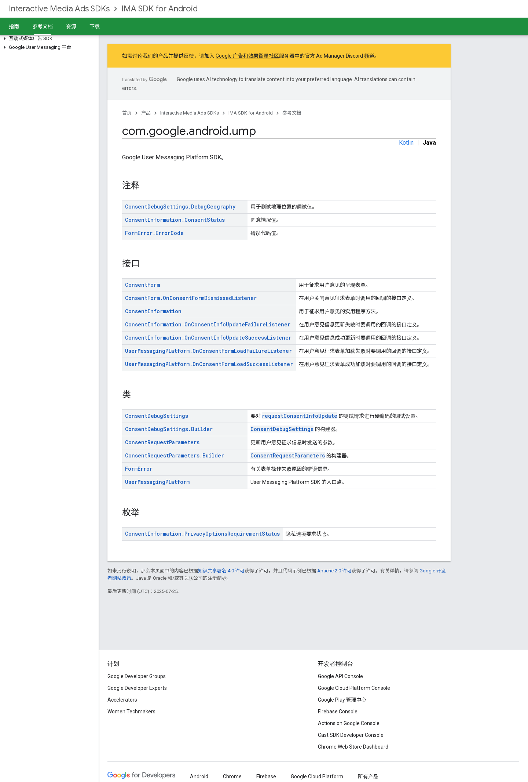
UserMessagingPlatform (157, 481)
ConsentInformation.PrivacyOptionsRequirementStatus (202, 533)
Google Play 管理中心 (342, 700)
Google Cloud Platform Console (354, 688)
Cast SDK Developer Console (351, 735)
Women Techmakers (131, 711)
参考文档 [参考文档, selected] (42, 26)
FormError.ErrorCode (154, 232)
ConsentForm (142, 284)
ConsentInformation (153, 311)
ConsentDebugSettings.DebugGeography (180, 206)
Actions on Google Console (349, 723)
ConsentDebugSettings (156, 415)
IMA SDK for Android (159, 9)
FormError (139, 468)
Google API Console (340, 676)
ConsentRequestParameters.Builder (174, 455)
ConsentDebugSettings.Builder (169, 429)
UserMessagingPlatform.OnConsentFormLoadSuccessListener (209, 364)
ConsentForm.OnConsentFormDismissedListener (191, 297)
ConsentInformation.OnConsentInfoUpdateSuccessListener (208, 337)
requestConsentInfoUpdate (299, 415)
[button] (48, 38)
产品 (146, 113)
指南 (14, 26)
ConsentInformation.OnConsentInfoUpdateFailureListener (207, 324)
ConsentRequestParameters (162, 442)
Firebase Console (338, 711)
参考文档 (291, 113)
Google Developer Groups (136, 676)
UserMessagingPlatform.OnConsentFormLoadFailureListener (208, 350)
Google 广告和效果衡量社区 (247, 56)
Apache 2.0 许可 (334, 570)
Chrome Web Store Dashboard (353, 747)
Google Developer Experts (137, 688)
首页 (127, 113)
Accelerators (122, 700)
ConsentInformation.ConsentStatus (175, 219)
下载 (94, 26)
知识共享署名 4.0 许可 (221, 570)
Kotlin (406, 142)
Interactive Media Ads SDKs (59, 9)
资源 (71, 26)
